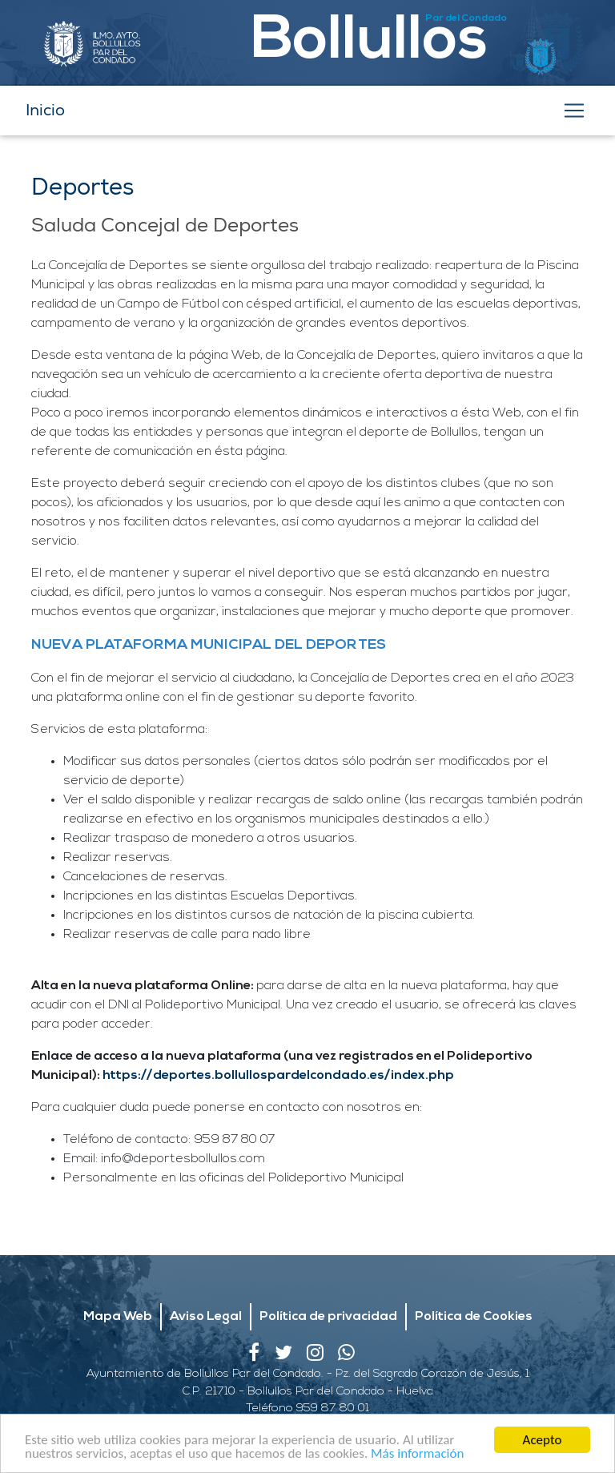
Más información (417, 1455)
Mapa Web (117, 1316)
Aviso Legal (206, 1316)
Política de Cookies (474, 1316)
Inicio (45, 110)
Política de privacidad (328, 1316)
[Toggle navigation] (574, 110)
